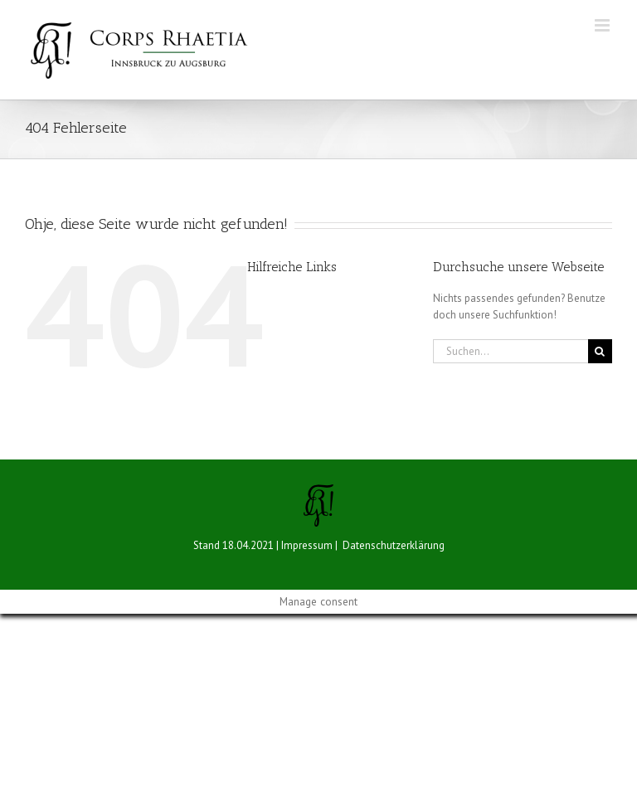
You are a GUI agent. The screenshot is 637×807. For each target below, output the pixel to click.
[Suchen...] (510, 351)
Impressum (307, 545)
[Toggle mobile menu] (603, 25)
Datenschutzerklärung (394, 545)
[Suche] (600, 351)
